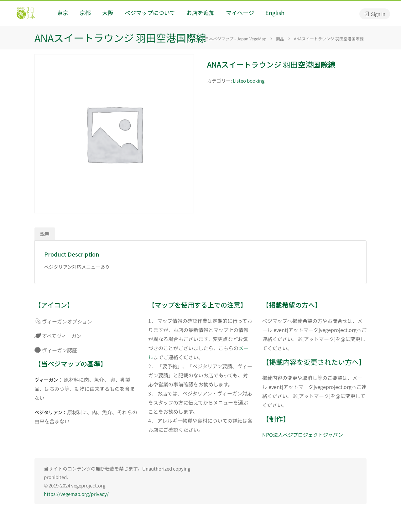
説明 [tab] (44, 234)
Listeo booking (248, 80)
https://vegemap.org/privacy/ (76, 494)
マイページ (240, 12)
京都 (85, 12)
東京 (62, 12)
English (274, 12)
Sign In (374, 14)
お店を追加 (200, 12)
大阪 (107, 12)
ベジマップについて (150, 12)
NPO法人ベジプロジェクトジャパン (302, 434)
